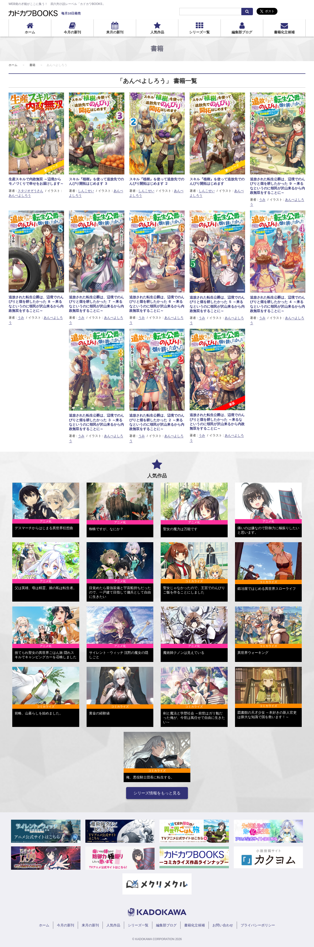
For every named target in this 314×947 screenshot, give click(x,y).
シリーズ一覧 (199, 32)
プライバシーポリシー (258, 925)
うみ (262, 199)
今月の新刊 (72, 32)
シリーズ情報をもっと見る (157, 793)
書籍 (32, 65)
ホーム (30, 32)
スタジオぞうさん (30, 191)
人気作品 (157, 32)
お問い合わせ (222, 925)
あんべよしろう (20, 195)
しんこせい (86, 191)
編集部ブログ (242, 32)
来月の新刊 (114, 32)
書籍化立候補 (284, 32)
